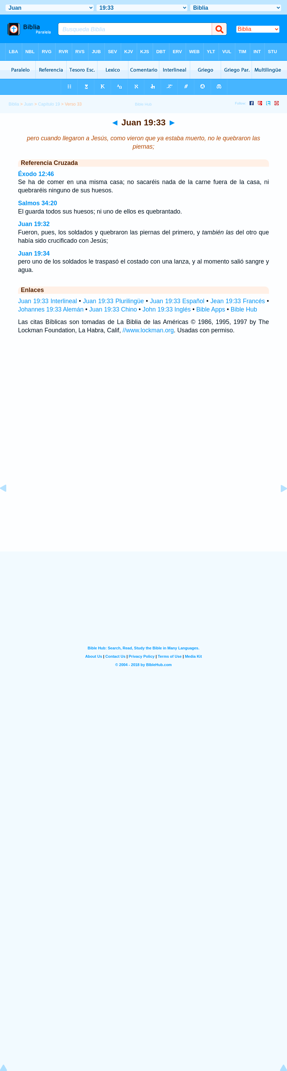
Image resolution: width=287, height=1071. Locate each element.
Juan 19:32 (34, 224)
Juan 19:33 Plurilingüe (113, 301)
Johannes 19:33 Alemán (51, 309)
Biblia (14, 104)
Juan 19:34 (34, 253)
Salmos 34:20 (37, 203)
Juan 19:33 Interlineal (47, 301)
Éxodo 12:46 (36, 174)
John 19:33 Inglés (167, 309)
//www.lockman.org (148, 330)
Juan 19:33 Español (177, 301)
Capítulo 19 (49, 104)
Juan (28, 104)
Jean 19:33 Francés (237, 301)
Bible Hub (244, 309)
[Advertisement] (143, 508)
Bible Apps (210, 309)
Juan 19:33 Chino (113, 309)
